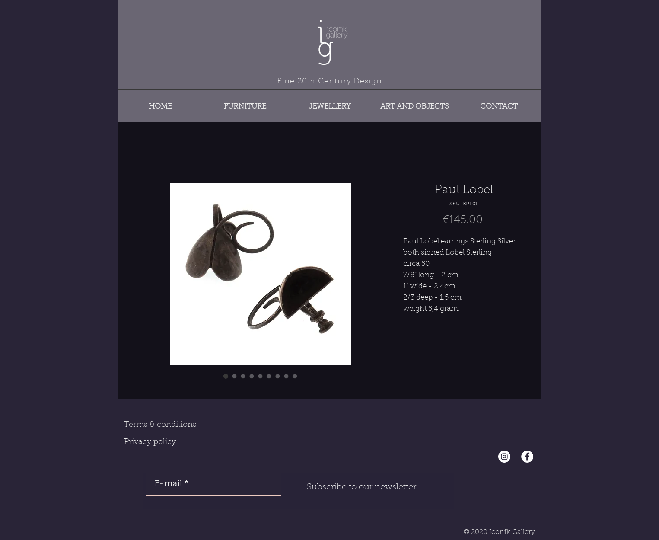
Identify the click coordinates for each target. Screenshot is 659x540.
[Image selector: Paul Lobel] (226, 376)
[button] (245, 102)
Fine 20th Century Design (329, 82)
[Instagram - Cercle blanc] (504, 457)
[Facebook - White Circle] (527, 457)
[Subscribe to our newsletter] (361, 487)
